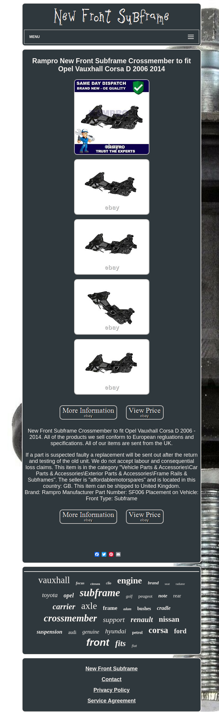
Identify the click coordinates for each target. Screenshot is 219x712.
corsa (158, 630)
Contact (112, 679)
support (113, 620)
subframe (100, 593)
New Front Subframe (111, 669)
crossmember (70, 618)
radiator (180, 584)
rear (177, 596)
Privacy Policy (111, 690)
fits (120, 643)
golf (129, 596)
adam (127, 609)
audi (72, 632)
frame (110, 608)
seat (167, 584)
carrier (64, 606)
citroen (95, 584)
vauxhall (54, 580)
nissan (169, 619)
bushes (144, 608)
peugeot (145, 596)
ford (180, 631)
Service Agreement (111, 701)
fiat (134, 645)
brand (153, 582)
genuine (90, 632)
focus (80, 583)
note (162, 596)
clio (108, 583)
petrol (137, 632)
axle (89, 605)
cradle (163, 608)
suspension (50, 632)
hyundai (115, 631)
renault (142, 620)
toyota (50, 595)
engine (129, 580)
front (97, 642)
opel (69, 595)
